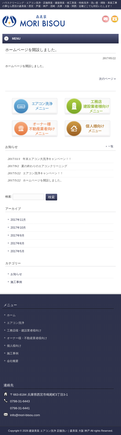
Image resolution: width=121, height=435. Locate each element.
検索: (8, 196)
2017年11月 (18, 219)
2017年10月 (18, 227)
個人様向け (14, 345)
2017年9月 (17, 235)
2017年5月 (17, 251)
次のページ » (107, 78)
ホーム (11, 315)
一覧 (110, 146)
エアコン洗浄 (15, 323)
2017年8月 (17, 243)
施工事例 (16, 282)
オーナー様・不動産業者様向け (27, 338)
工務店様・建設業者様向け (24, 330)
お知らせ (16, 274)
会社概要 (12, 361)
